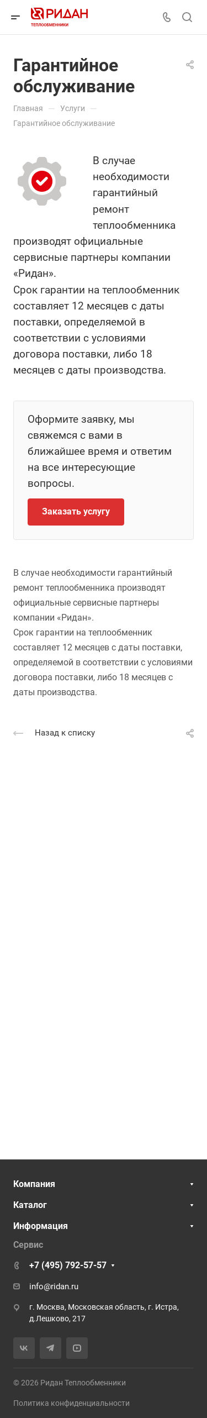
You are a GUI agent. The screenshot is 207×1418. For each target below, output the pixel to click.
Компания (34, 1184)
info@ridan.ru (53, 1286)
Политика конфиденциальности (71, 1403)
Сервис (28, 1245)
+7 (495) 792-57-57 (68, 1265)
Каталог (30, 1205)
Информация (40, 1226)
